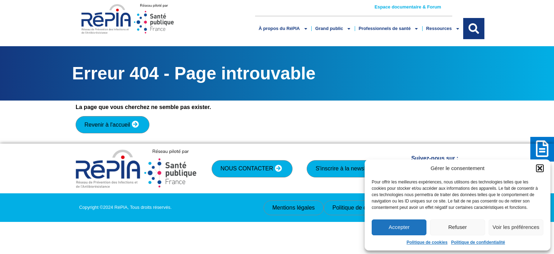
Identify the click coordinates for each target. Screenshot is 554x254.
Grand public (333, 29)
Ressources (443, 29)
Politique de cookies (427, 242)
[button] (539, 168)
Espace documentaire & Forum (408, 7)
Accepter (399, 227)
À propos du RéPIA (283, 29)
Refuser (457, 227)
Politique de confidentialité (478, 242)
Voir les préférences (516, 227)
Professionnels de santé (389, 29)
